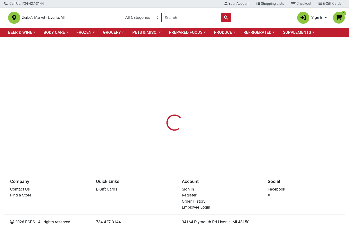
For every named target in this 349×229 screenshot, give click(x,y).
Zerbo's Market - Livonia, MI (57, 18)
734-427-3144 (108, 221)
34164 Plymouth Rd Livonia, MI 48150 (215, 221)
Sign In (188, 189)
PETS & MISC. (144, 34)
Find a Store (20, 195)
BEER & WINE (20, 34)
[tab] (159, 109)
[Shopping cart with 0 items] (339, 19)
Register (189, 195)
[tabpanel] (247, 138)
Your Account (236, 3)
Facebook (276, 189)
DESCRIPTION (206, 109)
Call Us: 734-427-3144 (24, 3)
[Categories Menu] (140, 18)
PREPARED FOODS (186, 34)
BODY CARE (54, 34)
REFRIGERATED (257, 34)
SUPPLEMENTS (297, 34)
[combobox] (191, 18)
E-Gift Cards (329, 3)
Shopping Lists (270, 3)
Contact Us (20, 189)
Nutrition (180, 109)
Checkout (301, 3)
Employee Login (196, 207)
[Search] (191, 18)
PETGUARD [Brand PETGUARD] (205, 139)
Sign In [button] (310, 19)
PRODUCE (223, 34)
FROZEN (84, 34)
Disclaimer (234, 109)
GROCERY (112, 34)
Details (158, 109)
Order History (194, 201)
